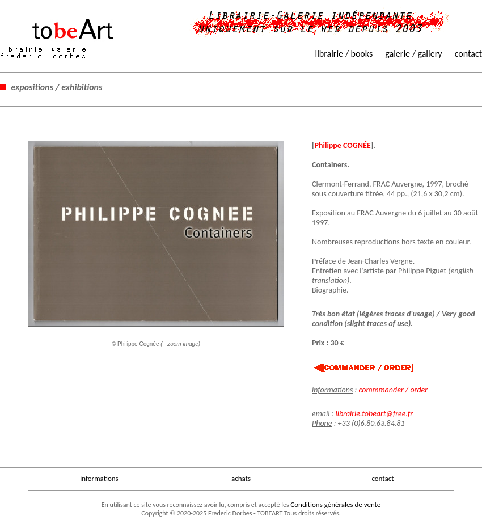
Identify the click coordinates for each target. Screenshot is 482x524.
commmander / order (393, 390)
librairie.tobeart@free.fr (374, 414)
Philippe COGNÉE (343, 145)
